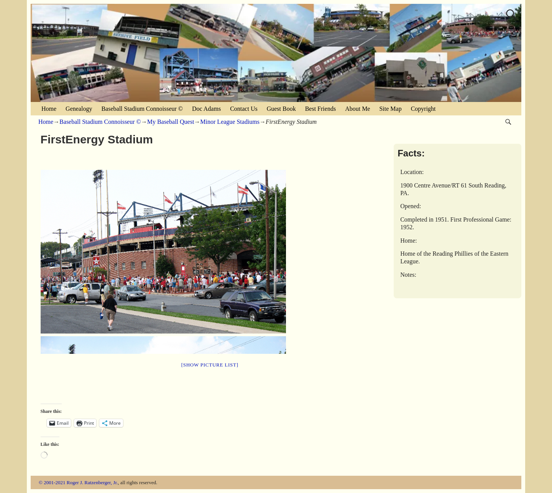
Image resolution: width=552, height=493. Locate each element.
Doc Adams (206, 108)
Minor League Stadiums (230, 121)
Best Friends (320, 108)
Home (48, 108)
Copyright (423, 108)
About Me (357, 108)
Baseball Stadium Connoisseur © (142, 108)
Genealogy (79, 108)
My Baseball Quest (170, 121)
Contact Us (244, 108)
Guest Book (281, 108)
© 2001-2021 (52, 482)
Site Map (390, 108)
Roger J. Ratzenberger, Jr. (92, 482)
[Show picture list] (209, 365)
